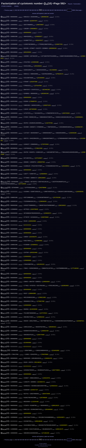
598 (55, 10)
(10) (5, 17)
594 (46, 10)
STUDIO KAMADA (6, 6)
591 (38, 10)
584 (21, 10)
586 (26, 10)
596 (51, 10)
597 (53, 10)
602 (65, 10)
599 (58, 10)
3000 (73, 10)
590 (35, 10)
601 (63, 10)
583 (18, 10)
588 (30, 10)
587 (28, 10)
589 (33, 10)
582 (16, 10)
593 (43, 10)
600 (60, 10)
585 (23, 10)
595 (48, 10)
